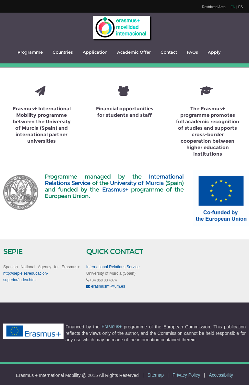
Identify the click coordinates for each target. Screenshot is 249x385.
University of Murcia (137, 183)
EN (233, 7)
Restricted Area (214, 7)
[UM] (20, 173)
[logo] (121, 27)
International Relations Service (113, 267)
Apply (214, 52)
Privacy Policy (186, 375)
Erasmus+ (115, 189)
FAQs (192, 52)
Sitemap (156, 375)
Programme (30, 52)
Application (95, 52)
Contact (168, 52)
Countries (63, 52)
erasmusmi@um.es (105, 286)
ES (240, 7)
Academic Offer (134, 52)
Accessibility (221, 375)
